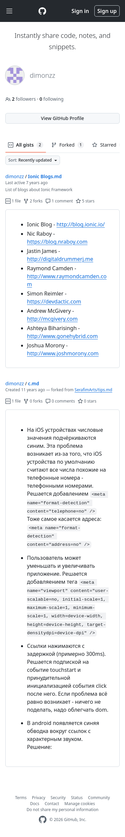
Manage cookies (79, 803)
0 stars (87, 401)
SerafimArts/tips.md (93, 390)
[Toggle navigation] (9, 11)
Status (77, 797)
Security (58, 797)
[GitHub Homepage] (43, 819)
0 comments (60, 401)
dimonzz (14, 176)
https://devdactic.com (54, 301)
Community (99, 797)
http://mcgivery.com (52, 318)
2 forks (33, 201)
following (51, 99)
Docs (34, 803)
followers (21, 99)
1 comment (59, 201)
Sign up (107, 11)
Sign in (80, 11)
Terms (21, 797)
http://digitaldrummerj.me (60, 259)
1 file (13, 201)
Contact (52, 803)
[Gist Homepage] (42, 11)
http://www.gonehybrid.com (62, 336)
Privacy (38, 797)
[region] (62, 289)
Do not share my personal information (63, 809)
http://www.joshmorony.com (63, 353)
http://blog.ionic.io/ (80, 224)
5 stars (85, 201)
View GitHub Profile (62, 118)
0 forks (33, 401)
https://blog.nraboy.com (57, 241)
